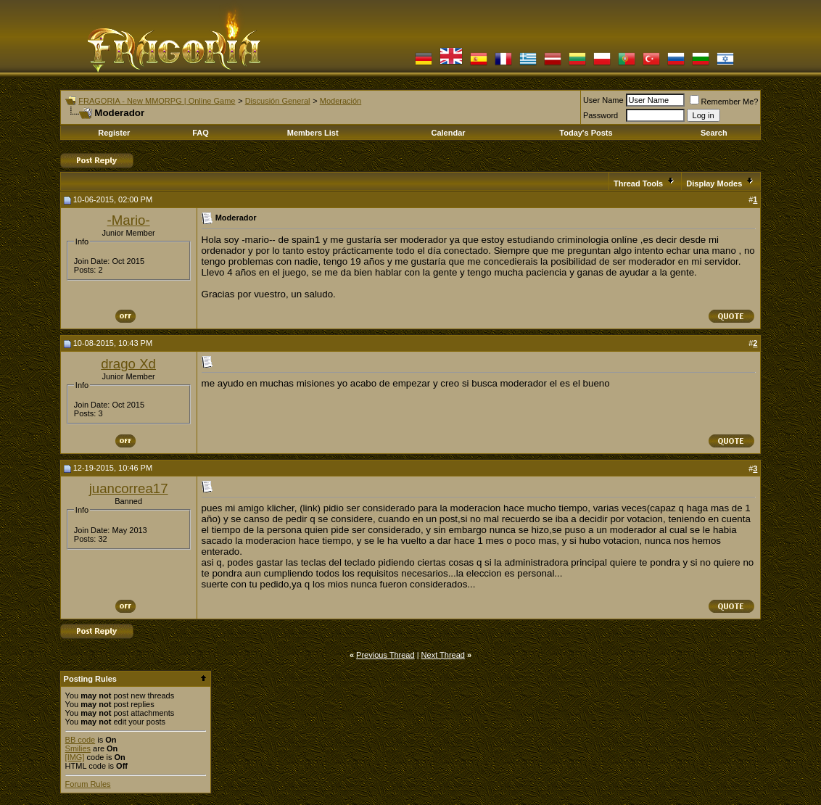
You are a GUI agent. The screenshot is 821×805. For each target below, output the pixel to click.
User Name (603, 100)
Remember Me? (724, 101)
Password (600, 115)
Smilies (78, 748)
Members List (313, 132)
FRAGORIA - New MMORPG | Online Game (156, 100)
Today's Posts (585, 132)
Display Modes (714, 183)
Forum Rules (88, 784)
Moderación (340, 100)
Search (714, 132)
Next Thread (443, 655)
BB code (80, 739)
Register (114, 132)
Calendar (448, 132)
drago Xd (128, 363)
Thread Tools (638, 183)
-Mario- (128, 220)
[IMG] (75, 757)
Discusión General (277, 100)
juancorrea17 (128, 488)
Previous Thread (385, 655)
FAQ (200, 132)
